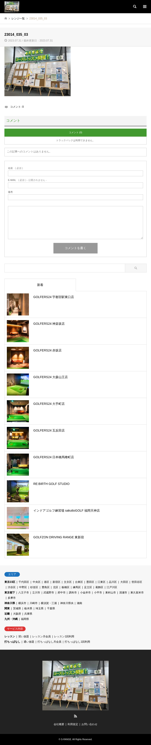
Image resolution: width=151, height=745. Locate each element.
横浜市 (22, 603)
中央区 (37, 582)
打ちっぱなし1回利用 (77, 641)
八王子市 (23, 592)
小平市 (98, 592)
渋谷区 (12, 587)
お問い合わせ (89, 724)
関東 (7, 608)
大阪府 (17, 613)
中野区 (23, 587)
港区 (46, 582)
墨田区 (90, 582)
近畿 (7, 613)
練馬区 (77, 587)
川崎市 (34, 603)
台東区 (79, 582)
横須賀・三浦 (49, 603)
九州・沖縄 (11, 619)
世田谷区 (137, 582)
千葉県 (51, 608)
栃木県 (28, 608)
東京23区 (9, 582)
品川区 (113, 582)
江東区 (102, 582)
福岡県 (25, 619)
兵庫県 (28, 613)
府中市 (62, 592)
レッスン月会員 (41, 636)
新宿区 (56, 582)
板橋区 (66, 587)
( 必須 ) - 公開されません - (27, 180)
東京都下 (9, 592)
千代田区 (24, 582)
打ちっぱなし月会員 (49, 641)
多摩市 (12, 597)
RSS (75, 716)
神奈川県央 (67, 603)
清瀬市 (123, 592)
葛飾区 (99, 587)
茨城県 (17, 608)
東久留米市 (137, 592)
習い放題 (23, 636)
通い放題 (29, 641)
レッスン (9, 636)
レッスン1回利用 (64, 636)
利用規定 (73, 724)
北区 (55, 587)
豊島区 (46, 587)
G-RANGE (66, 739)
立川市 (36, 592)
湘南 (79, 603)
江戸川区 (112, 587)
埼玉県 (39, 608)
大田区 (124, 582)
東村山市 (110, 592)
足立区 (88, 587)
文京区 (68, 582)
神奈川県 (9, 603)
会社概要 (59, 724)
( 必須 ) (15, 168)
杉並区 (34, 587)
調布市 (73, 592)
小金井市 (85, 592)
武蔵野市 (48, 592)
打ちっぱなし (12, 641)
